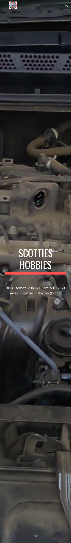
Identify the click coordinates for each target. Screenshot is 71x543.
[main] (36, 271)
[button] (4, 5)
